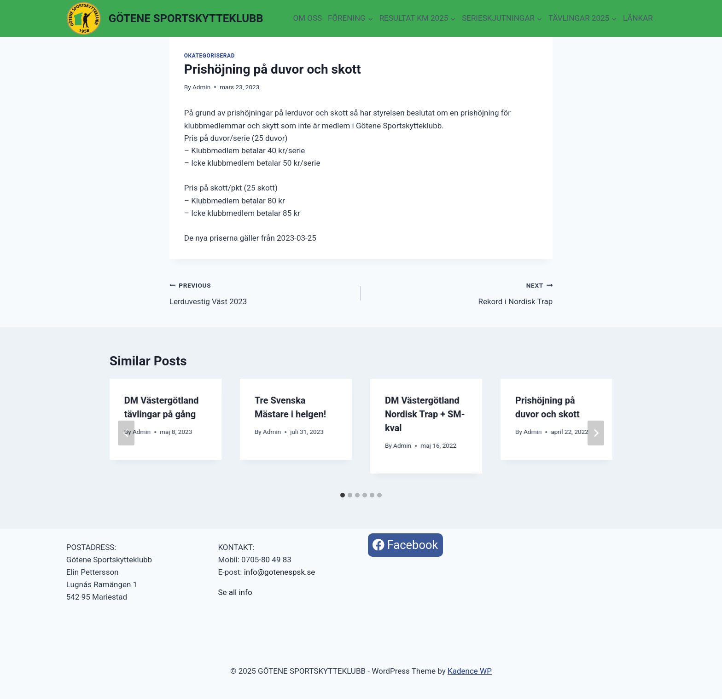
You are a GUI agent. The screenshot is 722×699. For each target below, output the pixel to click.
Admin (201, 87)
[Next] (596, 433)
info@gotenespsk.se (279, 572)
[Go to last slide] (126, 433)
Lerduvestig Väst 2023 (261, 292)
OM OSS (307, 18)
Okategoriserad (209, 55)
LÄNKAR (638, 18)
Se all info (235, 592)
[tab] (342, 495)
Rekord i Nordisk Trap (461, 292)
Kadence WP (470, 671)
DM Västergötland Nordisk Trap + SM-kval (425, 414)
